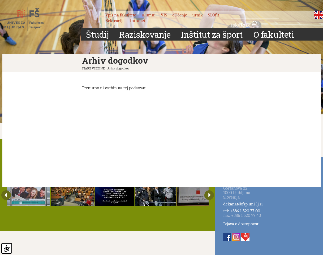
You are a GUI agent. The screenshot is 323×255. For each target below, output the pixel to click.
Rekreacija (115, 20)
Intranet (137, 20)
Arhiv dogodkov (118, 68)
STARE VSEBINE (93, 68)
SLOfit (213, 14)
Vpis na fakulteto (120, 14)
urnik (197, 14)
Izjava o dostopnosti (241, 224)
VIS (164, 14)
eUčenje (180, 14)
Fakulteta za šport (29, 19)
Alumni (149, 14)
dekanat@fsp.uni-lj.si (242, 203)
